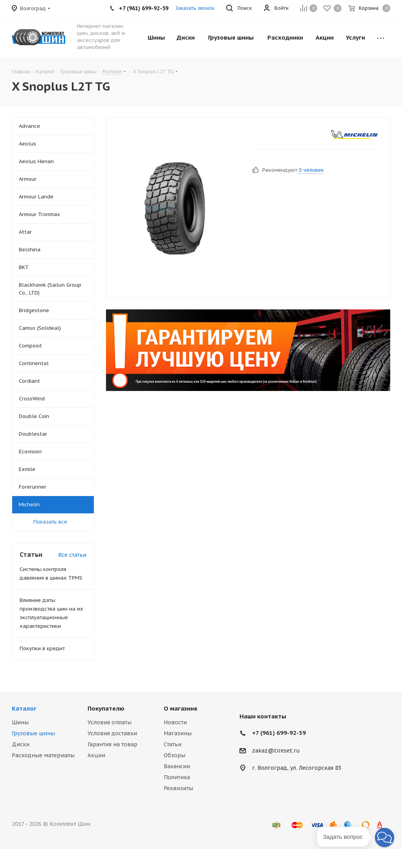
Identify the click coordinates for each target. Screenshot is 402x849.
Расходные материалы (43, 755)
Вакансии (177, 766)
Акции (96, 755)
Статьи (172, 744)
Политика (177, 777)
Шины (20, 722)
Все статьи (72, 554)
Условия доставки (112, 733)
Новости (175, 722)
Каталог (24, 708)
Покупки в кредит (42, 648)
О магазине (180, 708)
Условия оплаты (110, 722)
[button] (384, 837)
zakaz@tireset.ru (276, 750)
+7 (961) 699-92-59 (279, 732)
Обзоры (174, 755)
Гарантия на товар (112, 744)
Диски (20, 744)
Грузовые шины (33, 733)
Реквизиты (178, 788)
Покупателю (106, 708)
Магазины (178, 733)
